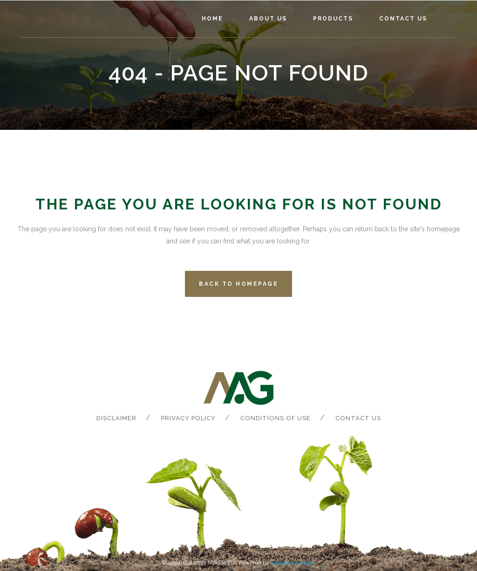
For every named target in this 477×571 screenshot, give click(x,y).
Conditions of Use (275, 418)
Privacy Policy (188, 418)
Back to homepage (238, 284)
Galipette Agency (293, 562)
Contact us (358, 418)
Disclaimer (116, 418)
